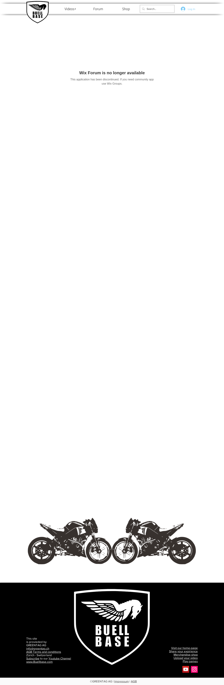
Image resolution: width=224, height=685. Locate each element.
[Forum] (98, 8)
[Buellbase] (194, 669)
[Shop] (126, 8)
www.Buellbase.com (39, 661)
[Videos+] (70, 8)
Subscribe (32, 658)
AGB (134, 681)
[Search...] (157, 9)
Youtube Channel (59, 658)
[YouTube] (185, 669)
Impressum (121, 681)
